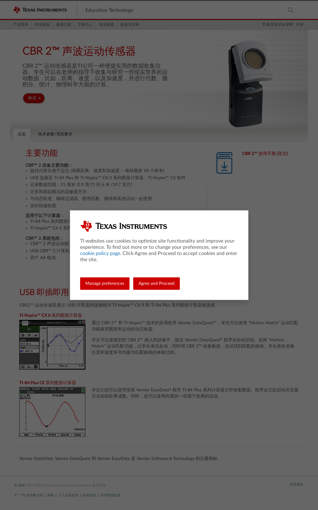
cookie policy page (100, 253)
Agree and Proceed (157, 283)
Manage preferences (104, 283)
